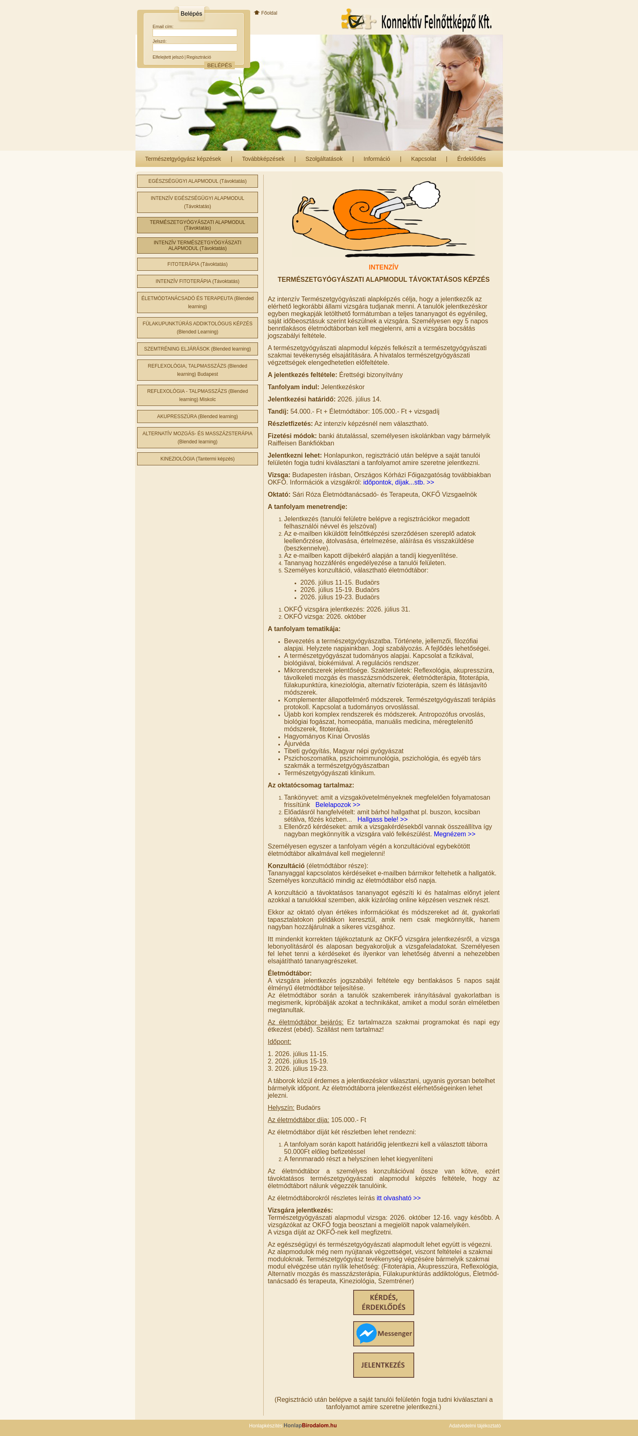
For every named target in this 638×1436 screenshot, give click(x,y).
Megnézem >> (454, 834)
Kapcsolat (423, 159)
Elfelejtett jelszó (168, 57)
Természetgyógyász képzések (183, 159)
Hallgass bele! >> (383, 819)
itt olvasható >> (399, 1198)
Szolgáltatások (324, 159)
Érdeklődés (471, 159)
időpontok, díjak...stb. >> (398, 482)
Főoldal (265, 13)
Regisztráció (198, 57)
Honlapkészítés (293, 1426)
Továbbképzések (263, 159)
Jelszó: (159, 41)
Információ (377, 159)
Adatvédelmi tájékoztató (475, 1426)
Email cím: (163, 26)
